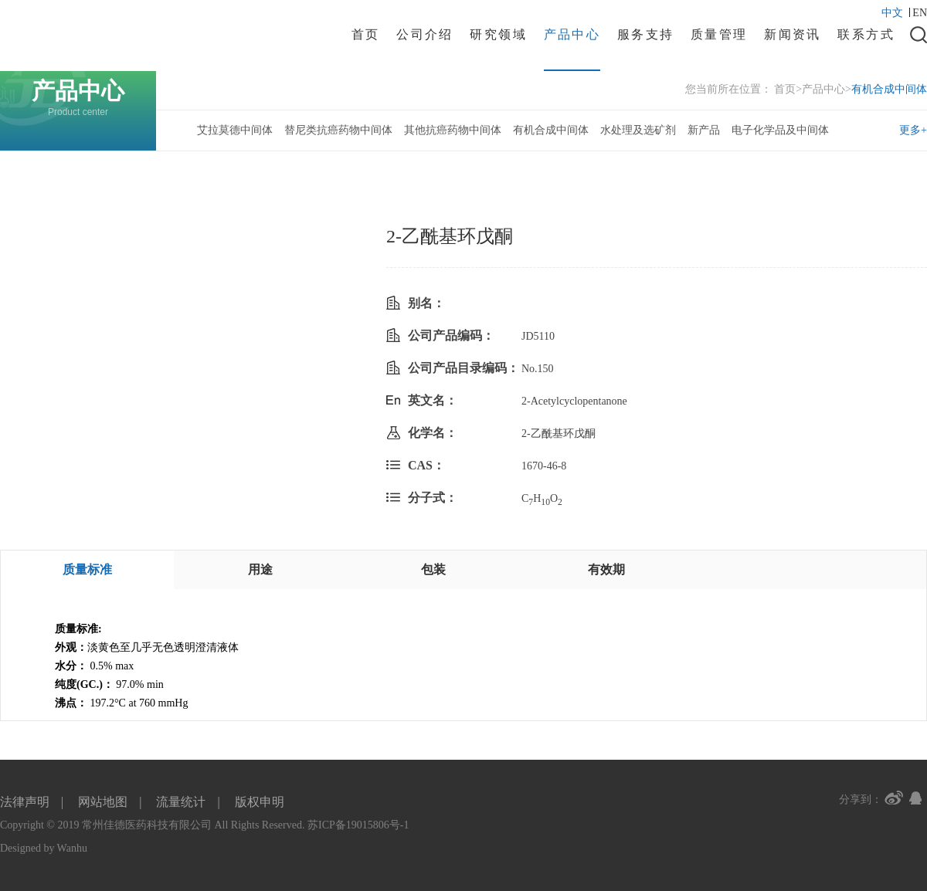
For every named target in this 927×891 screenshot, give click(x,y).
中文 (895, 13)
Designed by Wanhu (43, 848)
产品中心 (572, 34)
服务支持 (645, 34)
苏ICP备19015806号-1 (358, 825)
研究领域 (498, 34)
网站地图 (102, 801)
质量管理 (719, 34)
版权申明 (259, 801)
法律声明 (24, 801)
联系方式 (866, 34)
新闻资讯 (792, 34)
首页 (365, 34)
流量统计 (180, 801)
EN (919, 13)
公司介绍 (424, 34)
